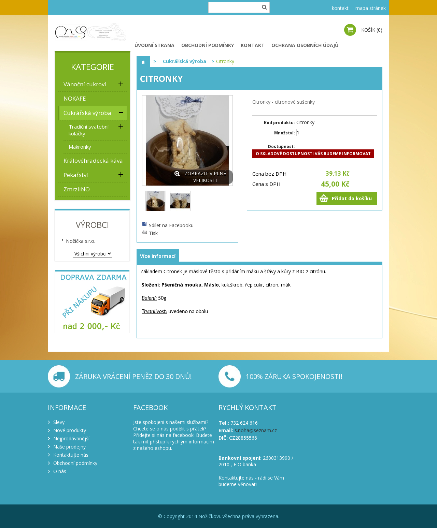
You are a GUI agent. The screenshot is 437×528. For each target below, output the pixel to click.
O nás (59, 471)
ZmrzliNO (77, 189)
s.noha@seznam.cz (256, 430)
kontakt (340, 8)
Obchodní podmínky (207, 45)
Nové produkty (69, 430)
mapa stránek (370, 8)
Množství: (284, 133)
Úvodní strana (154, 45)
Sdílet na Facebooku (171, 225)
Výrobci (92, 224)
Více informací (157, 256)
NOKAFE (75, 98)
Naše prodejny (69, 446)
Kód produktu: (279, 123)
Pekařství (76, 175)
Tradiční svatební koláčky (89, 130)
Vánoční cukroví (85, 84)
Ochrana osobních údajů (305, 45)
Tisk (153, 233)
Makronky (80, 146)
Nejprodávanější (71, 438)
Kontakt (253, 45)
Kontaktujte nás (70, 455)
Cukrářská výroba (87, 113)
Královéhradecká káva (93, 160)
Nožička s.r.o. (80, 241)
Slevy (59, 422)
